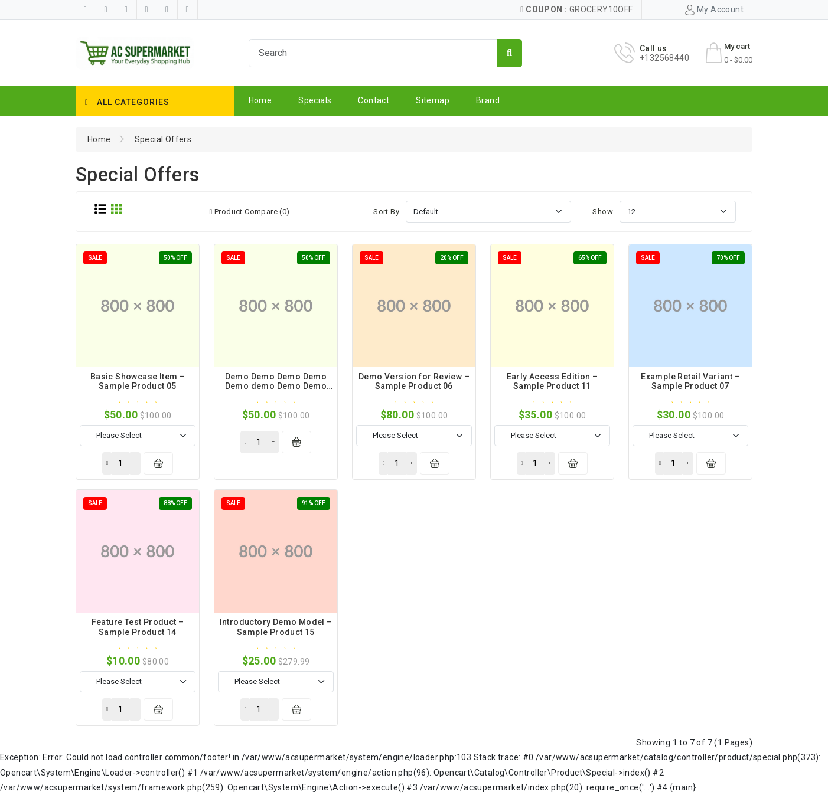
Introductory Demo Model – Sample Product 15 (276, 627)
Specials (314, 100)
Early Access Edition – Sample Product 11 (552, 381)
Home (260, 100)
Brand (488, 100)
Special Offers (163, 139)
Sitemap (432, 100)
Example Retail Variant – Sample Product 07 (690, 381)
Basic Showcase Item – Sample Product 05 (137, 381)
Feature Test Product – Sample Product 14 (138, 627)
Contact (373, 100)
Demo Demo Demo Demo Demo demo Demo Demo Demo (276, 386)
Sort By (386, 211)
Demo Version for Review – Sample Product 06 (414, 381)
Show (602, 211)
